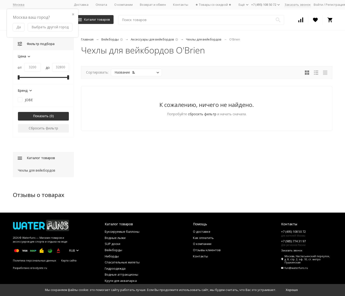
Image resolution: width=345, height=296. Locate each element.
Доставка (81, 4)
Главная (87, 39)
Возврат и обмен (153, 4)
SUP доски (112, 244)
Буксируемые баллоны (122, 231)
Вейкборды (110, 39)
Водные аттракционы (121, 274)
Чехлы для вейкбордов (203, 39)
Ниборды (112, 256)
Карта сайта (69, 260)
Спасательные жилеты (122, 262)
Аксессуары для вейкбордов (152, 39)
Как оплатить (203, 238)
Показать (41, 116)
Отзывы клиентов (207, 250)
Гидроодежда (115, 268)
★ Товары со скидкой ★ (213, 4)
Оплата (101, 4)
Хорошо (292, 290)
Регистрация (335, 4)
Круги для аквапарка (121, 281)
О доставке (201, 231)
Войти (318, 4)
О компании (123, 4)
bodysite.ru (40, 268)
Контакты (180, 4)
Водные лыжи (115, 238)
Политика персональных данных (34, 260)
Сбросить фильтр (43, 128)
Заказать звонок (298, 4)
